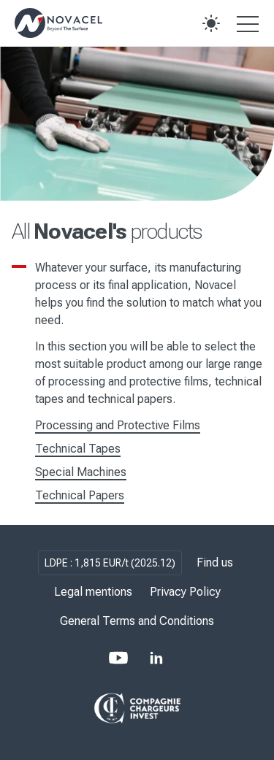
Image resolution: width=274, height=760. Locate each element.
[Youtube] (118, 658)
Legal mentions (93, 592)
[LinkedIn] (156, 658)
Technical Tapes (78, 449)
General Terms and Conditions (137, 621)
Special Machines (80, 472)
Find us (215, 562)
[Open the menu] (247, 23)
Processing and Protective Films (117, 425)
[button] (211, 23)
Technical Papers (79, 495)
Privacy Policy (185, 592)
